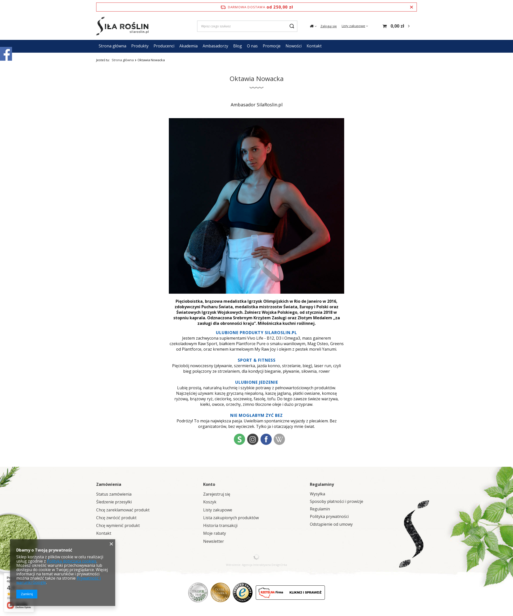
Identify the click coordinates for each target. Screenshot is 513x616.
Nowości (294, 46)
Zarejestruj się (216, 494)
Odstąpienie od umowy (331, 524)
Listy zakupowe (353, 26)
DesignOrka (279, 565)
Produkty (140, 46)
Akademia (188, 46)
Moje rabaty (214, 533)
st (239, 439)
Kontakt (314, 46)
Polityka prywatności (329, 516)
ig (252, 439)
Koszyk (209, 502)
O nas (252, 46)
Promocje (272, 46)
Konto (209, 484)
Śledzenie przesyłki (114, 502)
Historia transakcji (220, 525)
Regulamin (320, 509)
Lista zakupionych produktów (231, 517)
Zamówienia (108, 484)
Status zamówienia (114, 494)
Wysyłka (317, 494)
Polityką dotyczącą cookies (71, 561)
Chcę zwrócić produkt (116, 517)
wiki (279, 439)
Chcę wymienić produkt (118, 525)
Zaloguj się (328, 26)
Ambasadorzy (215, 46)
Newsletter (213, 541)
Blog (237, 46)
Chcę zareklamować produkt (123, 510)
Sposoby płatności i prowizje (336, 501)
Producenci (164, 46)
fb (266, 439)
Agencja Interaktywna (256, 565)
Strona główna (112, 46)
